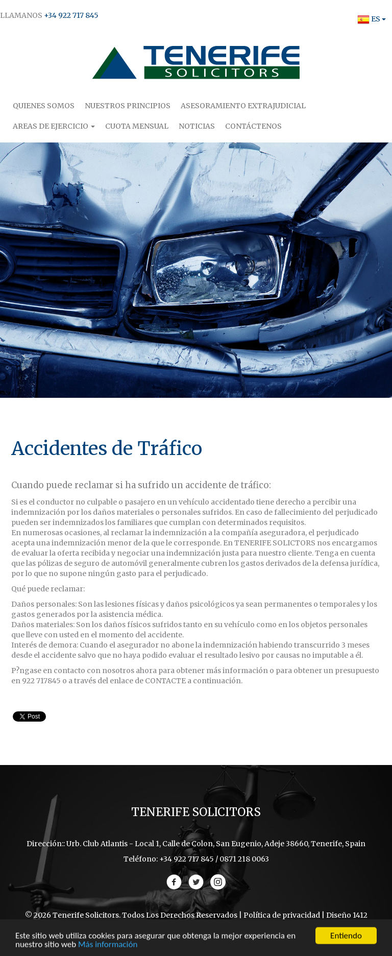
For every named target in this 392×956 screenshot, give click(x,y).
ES (368, 18)
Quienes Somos (44, 105)
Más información (107, 946)
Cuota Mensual (136, 126)
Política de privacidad (281, 915)
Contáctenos (253, 126)
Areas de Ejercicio (54, 126)
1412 (360, 915)
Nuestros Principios (127, 105)
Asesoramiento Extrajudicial (243, 105)
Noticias (197, 126)
